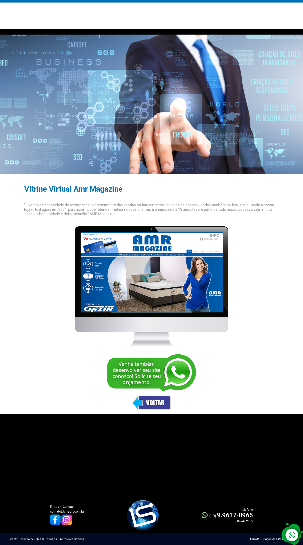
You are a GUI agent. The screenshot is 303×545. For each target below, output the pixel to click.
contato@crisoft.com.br (67, 511)
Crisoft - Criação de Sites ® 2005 (272, 539)
